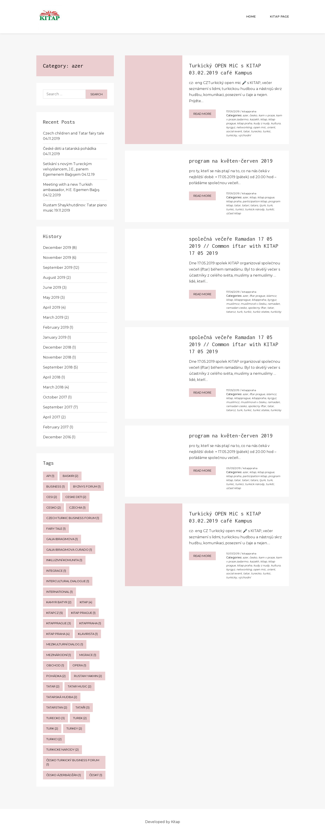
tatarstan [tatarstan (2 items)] (56, 707)
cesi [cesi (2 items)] (51, 497)
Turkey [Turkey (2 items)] (74, 728)
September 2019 (57, 267)
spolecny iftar (257, 307)
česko (253, 115)
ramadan (274, 303)
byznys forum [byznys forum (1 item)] (87, 486)
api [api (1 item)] (50, 476)
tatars (254, 205)
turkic (267, 131)
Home (251, 16)
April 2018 (51, 377)
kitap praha (244, 123)
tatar (246, 131)
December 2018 (57, 347)
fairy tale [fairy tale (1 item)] (56, 528)
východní (244, 135)
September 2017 (57, 407)
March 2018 (53, 387)
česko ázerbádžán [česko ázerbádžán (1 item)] (63, 775)
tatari (245, 205)
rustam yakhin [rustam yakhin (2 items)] (88, 676)
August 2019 (54, 277)
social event (234, 131)
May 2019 (51, 297)
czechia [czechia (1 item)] (77, 507)
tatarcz (230, 311)
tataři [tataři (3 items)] (83, 707)
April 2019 (51, 307)
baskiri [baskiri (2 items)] (70, 476)
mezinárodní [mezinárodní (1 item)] (58, 655)
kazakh (254, 119)
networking (244, 127)
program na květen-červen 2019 (230, 161)
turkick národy (255, 209)
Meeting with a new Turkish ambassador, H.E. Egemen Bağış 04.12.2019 (71, 189)
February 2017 (56, 427)
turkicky (231, 135)
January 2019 (54, 337)
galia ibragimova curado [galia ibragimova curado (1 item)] (69, 549)
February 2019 (56, 327)
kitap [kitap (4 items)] (86, 602)
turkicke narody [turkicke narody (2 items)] (62, 749)
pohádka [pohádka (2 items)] (56, 676)
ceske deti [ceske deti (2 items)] (75, 497)
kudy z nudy (261, 123)
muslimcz (232, 303)
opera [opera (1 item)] (79, 665)
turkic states (261, 311)
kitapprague (242, 299)
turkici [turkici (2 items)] (54, 739)
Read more (202, 113)
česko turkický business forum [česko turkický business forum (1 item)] (72, 762)
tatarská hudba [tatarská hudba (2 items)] (61, 697)
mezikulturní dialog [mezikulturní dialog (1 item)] (64, 644)
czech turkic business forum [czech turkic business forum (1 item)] (72, 518)
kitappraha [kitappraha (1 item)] (90, 623)
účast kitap (233, 213)
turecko (256, 131)
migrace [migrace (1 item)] (87, 655)
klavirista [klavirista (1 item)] (88, 634)
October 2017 (55, 397)
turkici (239, 209)
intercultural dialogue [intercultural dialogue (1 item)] (67, 581)
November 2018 (57, 357)
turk (269, 205)
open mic (259, 127)
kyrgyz (230, 127)
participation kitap (255, 201)
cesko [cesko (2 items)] (53, 507)
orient (271, 127)
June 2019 (52, 287)
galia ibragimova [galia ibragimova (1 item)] (62, 539)
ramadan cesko (236, 307)
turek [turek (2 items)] (80, 718)
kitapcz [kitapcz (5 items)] (54, 613)
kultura (275, 123)
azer (245, 115)
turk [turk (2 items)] (52, 728)
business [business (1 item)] (55, 486)
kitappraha (249, 111)
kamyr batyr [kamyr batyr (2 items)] (58, 602)
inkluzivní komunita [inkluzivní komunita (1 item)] (64, 560)
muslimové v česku (253, 303)
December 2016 (57, 437)
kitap (263, 119)
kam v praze (267, 115)
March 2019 (53, 317)
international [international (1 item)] (59, 591)
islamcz (271, 295)
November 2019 (57, 258)
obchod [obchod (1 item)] (55, 665)
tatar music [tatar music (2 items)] (79, 686)
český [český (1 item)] (95, 775)
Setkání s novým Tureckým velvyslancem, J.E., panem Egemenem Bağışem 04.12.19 (69, 169)
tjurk (262, 205)
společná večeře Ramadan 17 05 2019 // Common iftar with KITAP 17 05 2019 (233, 246)
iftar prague (257, 295)
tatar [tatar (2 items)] (52, 686)
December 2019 (57, 248)
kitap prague (265, 197)
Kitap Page (279, 16)
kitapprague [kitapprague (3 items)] (58, 623)
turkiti (270, 209)
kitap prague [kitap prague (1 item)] (83, 613)
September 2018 (58, 367)
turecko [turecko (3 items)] (55, 718)
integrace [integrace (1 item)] (56, 570)
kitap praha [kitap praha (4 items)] (58, 634)
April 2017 (51, 417)
